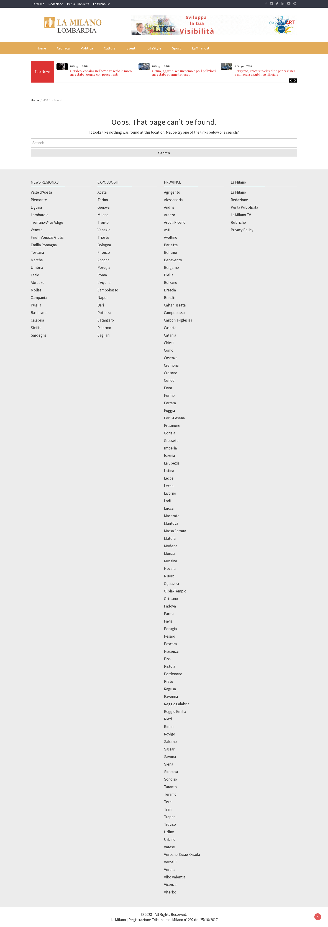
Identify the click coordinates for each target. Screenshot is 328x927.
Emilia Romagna (44, 244)
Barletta (171, 244)
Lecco (169, 485)
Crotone (170, 372)
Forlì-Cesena (174, 418)
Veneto (37, 229)
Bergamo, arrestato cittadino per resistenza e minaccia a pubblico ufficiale (266, 73)
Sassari (169, 749)
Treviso (170, 824)
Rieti (168, 719)
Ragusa (170, 688)
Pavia (168, 621)
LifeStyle (154, 48)
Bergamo (171, 267)
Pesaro (169, 636)
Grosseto (171, 440)
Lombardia (39, 214)
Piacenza (171, 651)
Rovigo (169, 734)
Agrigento (172, 192)
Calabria (37, 320)
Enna (168, 387)
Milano (102, 214)
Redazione (56, 4)
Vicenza (170, 884)
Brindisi (170, 297)
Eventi (131, 48)
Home (41, 48)
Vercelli (170, 862)
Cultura (109, 48)
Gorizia (169, 433)
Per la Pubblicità (78, 4)
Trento (103, 222)
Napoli (102, 297)
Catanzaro (105, 320)
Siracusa (171, 771)
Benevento (173, 259)
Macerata (171, 515)
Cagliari (103, 335)
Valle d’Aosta (41, 192)
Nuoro (169, 576)
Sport (176, 48)
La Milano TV (101, 4)
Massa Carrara (175, 530)
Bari (100, 305)
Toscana (37, 252)
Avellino (170, 237)
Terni (168, 801)
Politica (87, 48)
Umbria (37, 267)
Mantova (171, 523)
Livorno (170, 493)
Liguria (36, 207)
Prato (168, 681)
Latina (169, 470)
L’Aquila (103, 282)
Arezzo (169, 214)
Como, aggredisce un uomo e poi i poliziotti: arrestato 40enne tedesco (184, 73)
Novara (170, 568)
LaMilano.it (201, 48)
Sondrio (170, 779)
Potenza (104, 312)
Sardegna (38, 335)
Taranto (170, 786)
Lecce (169, 478)
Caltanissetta (175, 305)
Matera (170, 538)
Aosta (102, 192)
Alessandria (173, 199)
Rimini (169, 726)
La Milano (38, 4)
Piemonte (39, 199)
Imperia (170, 448)
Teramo (170, 794)
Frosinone (172, 425)
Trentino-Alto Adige (47, 222)
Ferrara (170, 402)
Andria (169, 207)
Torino (102, 199)
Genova (103, 207)
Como (168, 350)
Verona (169, 869)
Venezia (103, 229)
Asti (167, 229)
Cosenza (170, 357)
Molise (36, 290)
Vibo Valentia (174, 877)
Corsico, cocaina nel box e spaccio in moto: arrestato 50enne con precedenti (101, 73)
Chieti (169, 342)
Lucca (169, 508)
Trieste (103, 237)
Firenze (103, 252)
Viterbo (170, 892)
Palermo (104, 327)
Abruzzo (37, 282)
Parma (169, 613)
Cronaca (63, 48)
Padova (170, 606)
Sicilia (36, 327)
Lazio (35, 275)
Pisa (167, 658)
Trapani (170, 816)
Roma (102, 275)
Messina (170, 560)
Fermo (169, 395)
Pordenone (173, 673)
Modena (170, 545)
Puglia (36, 305)
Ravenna (171, 696)
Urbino (169, 839)
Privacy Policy (242, 229)
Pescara (170, 643)
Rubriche (238, 222)
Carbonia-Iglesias (178, 320)
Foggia (169, 410)
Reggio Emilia (175, 711)
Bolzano (170, 282)
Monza (169, 553)
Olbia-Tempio (175, 591)
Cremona (171, 365)
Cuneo (169, 380)
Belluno (170, 252)
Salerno (170, 741)
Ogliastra (171, 583)
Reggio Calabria (176, 703)
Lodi (167, 500)
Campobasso (107, 290)
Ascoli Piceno (174, 222)
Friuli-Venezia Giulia (47, 237)
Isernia (169, 455)
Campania (39, 297)
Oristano (171, 598)
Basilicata (38, 312)
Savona (170, 756)
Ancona (103, 259)
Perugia (103, 267)
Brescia (170, 290)
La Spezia (171, 463)
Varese (169, 846)
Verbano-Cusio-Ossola (182, 854)
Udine (169, 831)
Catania (170, 335)
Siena (168, 764)
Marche (37, 259)
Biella (168, 275)
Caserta (170, 327)
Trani (168, 809)
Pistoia (169, 666)
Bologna (104, 244)
